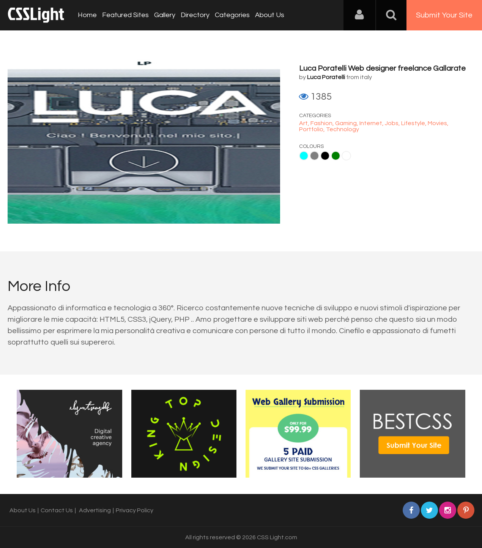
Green (335, 155)
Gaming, (347, 123)
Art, (304, 123)
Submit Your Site (444, 15)
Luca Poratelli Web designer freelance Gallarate (382, 68)
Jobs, (393, 123)
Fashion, (322, 123)
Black (325, 155)
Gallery (164, 15)
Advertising (95, 510)
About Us (269, 15)
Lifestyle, (414, 123)
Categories (232, 15)
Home (87, 15)
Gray (314, 155)
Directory (195, 15)
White (346, 155)
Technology (342, 129)
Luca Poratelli (326, 77)
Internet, (372, 123)
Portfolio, (312, 129)
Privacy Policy (134, 510)
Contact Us (57, 510)
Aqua (304, 155)
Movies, (438, 123)
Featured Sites (125, 15)
